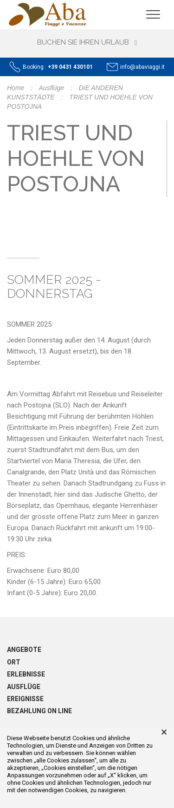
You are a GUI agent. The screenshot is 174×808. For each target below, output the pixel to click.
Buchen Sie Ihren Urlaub (87, 42)
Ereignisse (25, 699)
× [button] (164, 732)
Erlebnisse (26, 674)
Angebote (24, 649)
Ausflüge (51, 88)
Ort (13, 662)
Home (15, 88)
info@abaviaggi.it (142, 67)
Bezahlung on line (39, 711)
